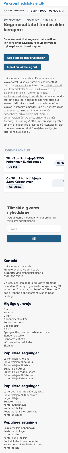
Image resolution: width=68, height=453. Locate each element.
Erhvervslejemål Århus (17, 365)
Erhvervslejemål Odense (18, 375)
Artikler (8, 328)
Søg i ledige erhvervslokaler (26, 57)
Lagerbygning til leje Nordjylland (23, 391)
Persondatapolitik (14, 322)
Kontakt (8, 312)
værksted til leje (37, 92)
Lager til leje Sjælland (17, 358)
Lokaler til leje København (19, 427)
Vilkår (7, 315)
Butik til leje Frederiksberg (20, 371)
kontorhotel (36, 96)
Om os (7, 309)
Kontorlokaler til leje (15, 437)
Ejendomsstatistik (14, 338)
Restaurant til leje (14, 431)
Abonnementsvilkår (15, 318)
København (33, 19)
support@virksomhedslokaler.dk (23, 272)
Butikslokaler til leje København (22, 441)
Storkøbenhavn (13, 19)
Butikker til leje (12, 401)
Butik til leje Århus (14, 368)
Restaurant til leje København (21, 411)
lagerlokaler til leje (15, 92)
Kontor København (15, 404)
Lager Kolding (12, 434)
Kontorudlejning (13, 414)
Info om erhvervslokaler (18, 342)
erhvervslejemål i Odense (19, 117)
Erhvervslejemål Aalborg (18, 361)
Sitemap (9, 345)
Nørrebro (50, 19)
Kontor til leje (11, 447)
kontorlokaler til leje (21, 89)
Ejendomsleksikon (14, 335)
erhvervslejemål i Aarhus (33, 113)
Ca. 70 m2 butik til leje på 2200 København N (23, 180)
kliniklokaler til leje (45, 89)
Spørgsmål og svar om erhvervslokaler (27, 332)
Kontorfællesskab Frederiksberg (23, 444)
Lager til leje (11, 398)
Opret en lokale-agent (22, 67)
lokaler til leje (23, 85)
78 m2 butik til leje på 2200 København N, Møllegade (25, 160)
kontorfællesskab (14, 96)
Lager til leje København (18, 378)
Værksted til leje (13, 408)
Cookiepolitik (11, 325)
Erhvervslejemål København (20, 394)
